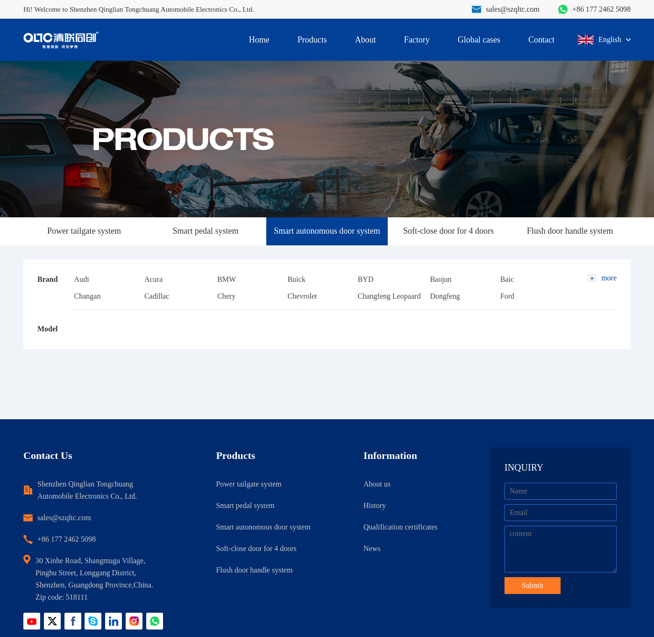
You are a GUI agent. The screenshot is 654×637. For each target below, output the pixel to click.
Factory (417, 39)
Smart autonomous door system (327, 231)
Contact (541, 39)
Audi (81, 279)
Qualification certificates (400, 527)
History (374, 505)
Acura (153, 279)
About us (377, 484)
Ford (507, 296)
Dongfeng (445, 296)
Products (312, 39)
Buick (296, 279)
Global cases (479, 39)
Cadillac (156, 296)
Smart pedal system (206, 231)
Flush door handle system (570, 231)
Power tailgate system (84, 231)
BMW (226, 279)
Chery (226, 296)
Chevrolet (302, 296)
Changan (87, 296)
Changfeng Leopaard (389, 296)
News (371, 548)
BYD (366, 279)
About (365, 39)
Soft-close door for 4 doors (448, 231)
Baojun (440, 279)
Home (259, 39)
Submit (532, 585)
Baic (507, 279)
